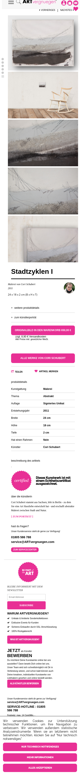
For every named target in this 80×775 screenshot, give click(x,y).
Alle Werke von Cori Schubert (42, 358)
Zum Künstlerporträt (25, 317)
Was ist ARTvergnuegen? (24, 639)
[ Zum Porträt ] (22, 516)
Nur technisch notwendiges (40, 746)
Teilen (19, 372)
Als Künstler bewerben (24, 683)
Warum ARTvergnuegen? (28, 613)
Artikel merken (48, 371)
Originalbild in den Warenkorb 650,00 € (43, 330)
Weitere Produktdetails (26, 307)
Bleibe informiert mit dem (25, 586)
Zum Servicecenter (24, 549)
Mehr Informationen (40, 757)
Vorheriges (47, 10)
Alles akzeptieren (40, 767)
